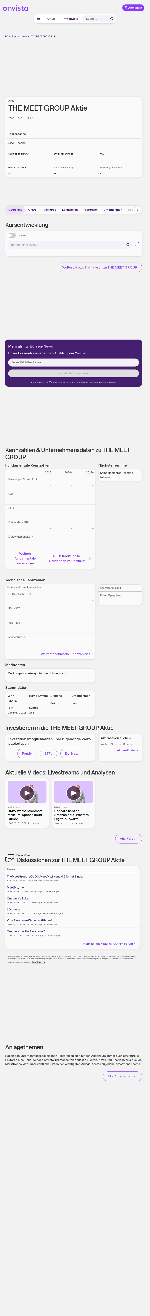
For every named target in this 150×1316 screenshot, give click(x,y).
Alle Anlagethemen (122, 1076)
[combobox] (70, 245)
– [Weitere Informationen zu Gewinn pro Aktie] (9, 173)
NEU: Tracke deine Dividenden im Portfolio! (70, 558)
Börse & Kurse (12, 36)
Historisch (91, 210)
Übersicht (15, 210)
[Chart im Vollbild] (137, 244)
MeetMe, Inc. (16, 887)
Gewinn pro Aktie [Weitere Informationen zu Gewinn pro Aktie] (17, 167)
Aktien (25, 36)
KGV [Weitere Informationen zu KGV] (102, 153)
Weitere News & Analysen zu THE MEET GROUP (99, 267)
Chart (32, 210)
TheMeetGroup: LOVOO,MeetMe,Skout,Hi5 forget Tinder (45, 876)
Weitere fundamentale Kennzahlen (30, 558)
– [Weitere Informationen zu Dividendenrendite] (55, 160)
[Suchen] (128, 244)
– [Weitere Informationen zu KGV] (100, 160)
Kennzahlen (70, 210)
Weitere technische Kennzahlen (66, 654)
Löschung (13, 909)
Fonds (27, 753)
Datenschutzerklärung (105, 381)
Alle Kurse (49, 210)
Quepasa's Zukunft (20, 898)
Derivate (72, 753)
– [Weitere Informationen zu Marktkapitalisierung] (9, 160)
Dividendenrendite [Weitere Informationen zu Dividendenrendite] (63, 153)
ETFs (48, 753)
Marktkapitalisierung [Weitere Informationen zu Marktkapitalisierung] (18, 153)
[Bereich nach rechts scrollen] (138, 210)
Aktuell (51, 19)
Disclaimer (38, 962)
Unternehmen (113, 210)
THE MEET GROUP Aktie (43, 36)
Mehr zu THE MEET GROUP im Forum (109, 944)
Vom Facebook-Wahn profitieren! (29, 920)
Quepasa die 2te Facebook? (26, 931)
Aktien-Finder (128, 750)
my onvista (71, 19)
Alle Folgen (128, 838)
